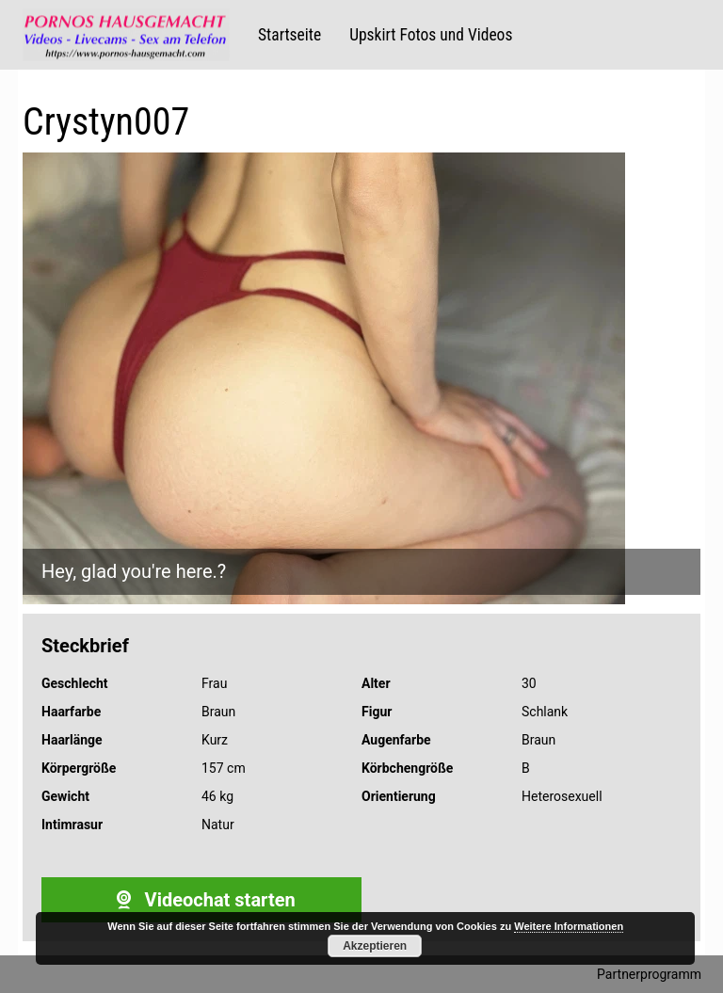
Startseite (289, 34)
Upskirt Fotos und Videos (430, 34)
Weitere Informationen (568, 926)
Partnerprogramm (649, 974)
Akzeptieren (375, 946)
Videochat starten (201, 900)
